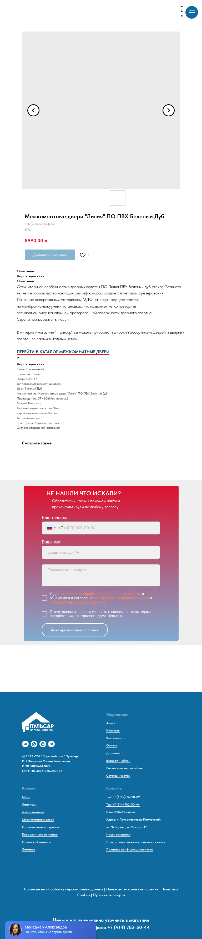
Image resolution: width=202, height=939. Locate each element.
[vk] (25, 744)
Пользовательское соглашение (132, 889)
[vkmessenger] (42, 744)
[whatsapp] (34, 744)
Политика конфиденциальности (129, 849)
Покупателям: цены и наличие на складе (135, 842)
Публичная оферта (109, 895)
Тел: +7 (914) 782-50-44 (123, 804)
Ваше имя (51, 542)
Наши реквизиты (118, 834)
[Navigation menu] (192, 12)
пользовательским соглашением (77, 602)
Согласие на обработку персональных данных (63, 889)
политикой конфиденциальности (121, 598)
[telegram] (51, 744)
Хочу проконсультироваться (75, 630)
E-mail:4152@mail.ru (120, 812)
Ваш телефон (55, 517)
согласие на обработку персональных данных (100, 594)
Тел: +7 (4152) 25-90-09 (123, 797)
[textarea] (101, 575)
